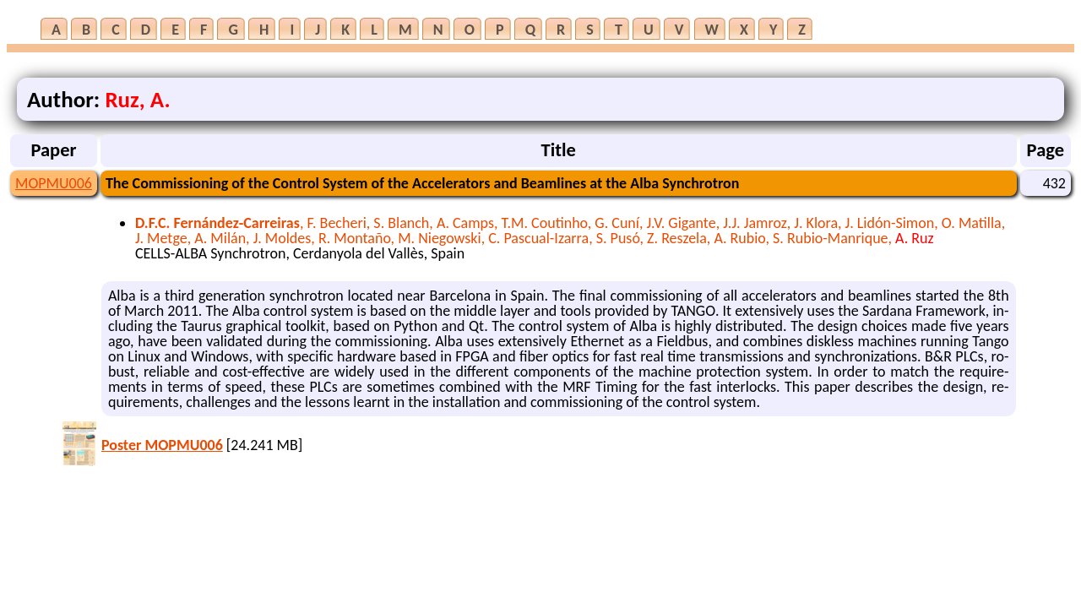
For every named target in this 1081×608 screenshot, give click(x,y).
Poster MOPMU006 (162, 445)
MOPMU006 (53, 183)
